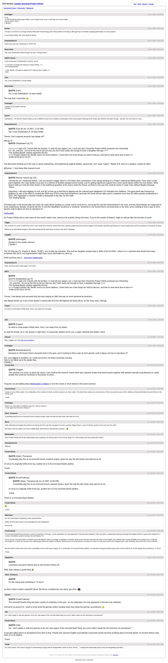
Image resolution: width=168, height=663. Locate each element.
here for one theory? (27, 340)
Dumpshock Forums (10, 8)
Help (135, 4)
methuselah (9, 213)
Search (139, 4)
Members (145, 4)
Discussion (21, 8)
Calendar (151, 4)
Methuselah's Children (39, 384)
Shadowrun (29, 8)
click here (115, 655)
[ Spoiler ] (8, 23)
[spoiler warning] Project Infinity (28, 4)
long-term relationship (33, 258)
